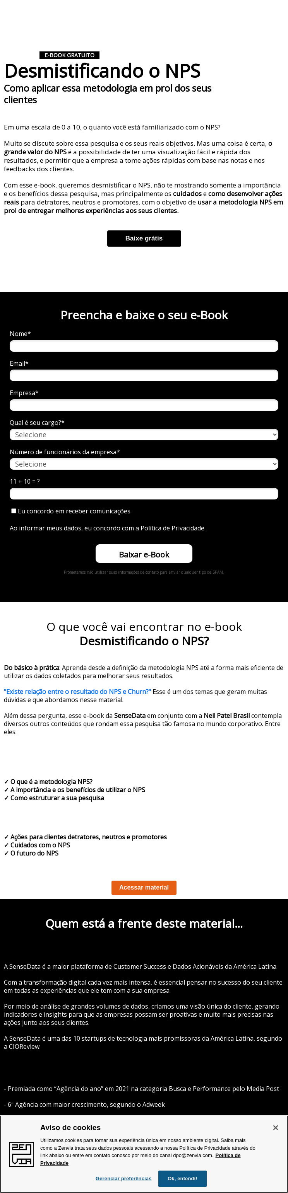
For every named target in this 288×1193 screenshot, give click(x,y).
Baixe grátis (144, 238)
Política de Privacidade (172, 528)
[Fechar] (275, 1127)
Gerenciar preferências (124, 1178)
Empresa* (24, 393)
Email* (19, 363)
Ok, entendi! (182, 1178)
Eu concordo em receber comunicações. (71, 511)
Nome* (20, 333)
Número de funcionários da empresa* (65, 452)
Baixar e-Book (144, 554)
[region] (144, 1154)
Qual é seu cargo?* (37, 422)
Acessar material (144, 887)
